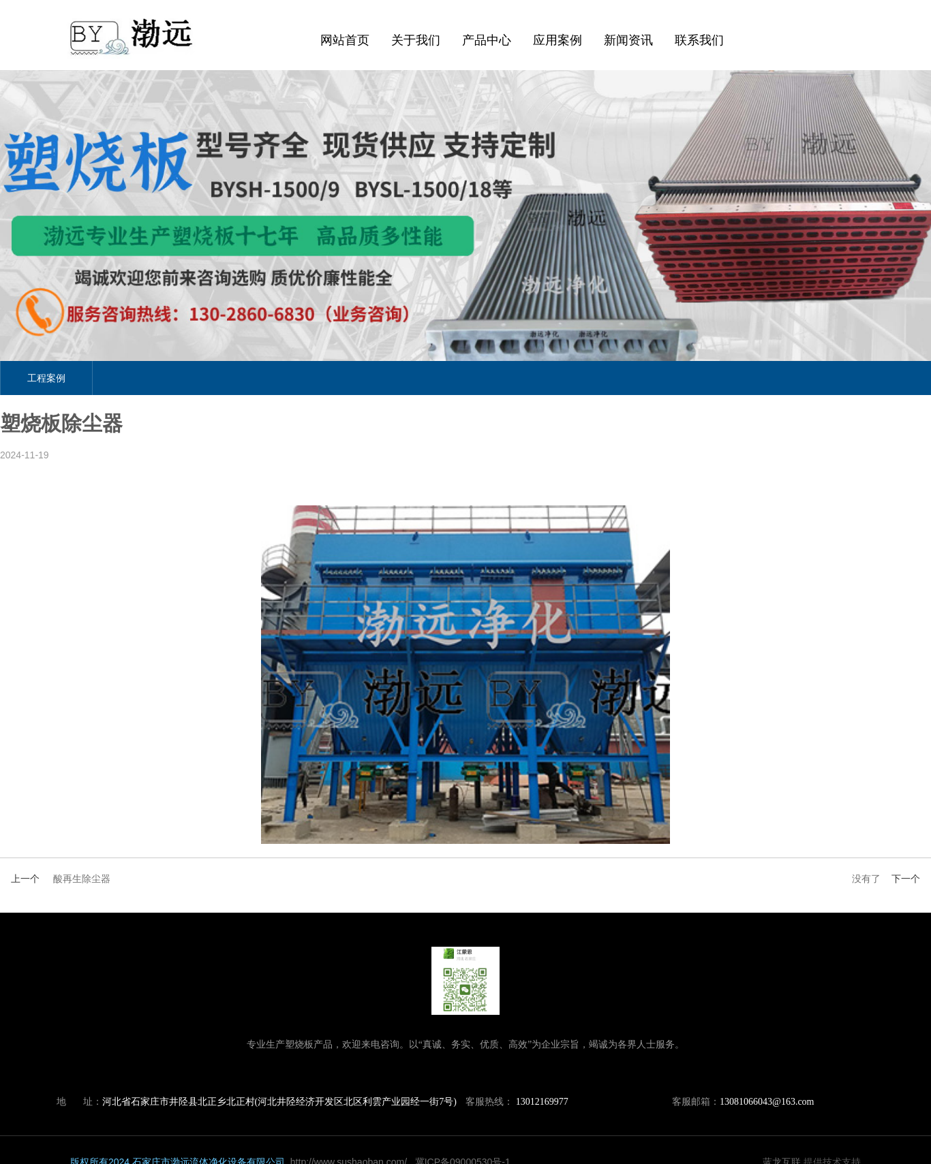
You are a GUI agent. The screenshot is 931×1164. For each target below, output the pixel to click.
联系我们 (698, 40)
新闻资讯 (627, 40)
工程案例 (46, 378)
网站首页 (344, 40)
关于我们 (415, 40)
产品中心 (485, 40)
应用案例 (556, 40)
